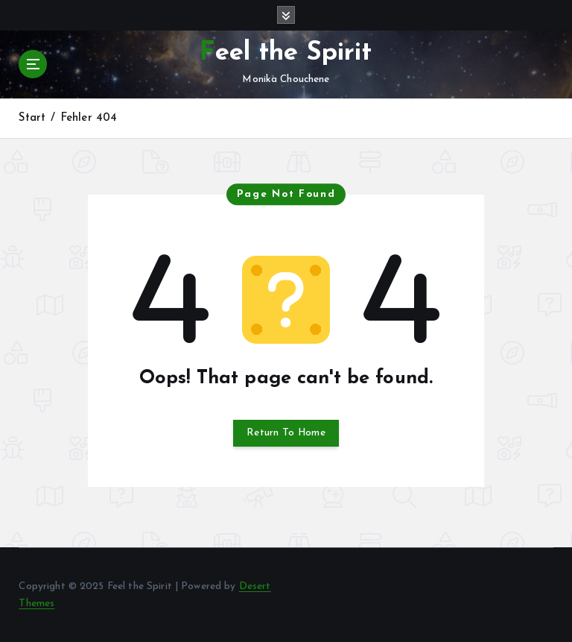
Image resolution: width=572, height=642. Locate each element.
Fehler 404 (88, 118)
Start (32, 118)
